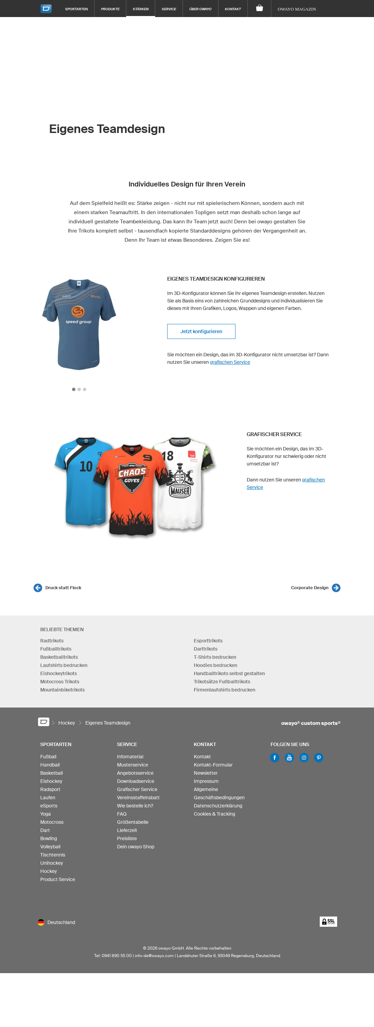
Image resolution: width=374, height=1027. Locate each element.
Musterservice (132, 765)
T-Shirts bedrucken (215, 657)
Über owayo (200, 9)
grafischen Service (230, 362)
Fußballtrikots (55, 649)
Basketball (51, 773)
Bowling (48, 838)
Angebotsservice (135, 773)
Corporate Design (310, 587)
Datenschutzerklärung (218, 805)
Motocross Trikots (59, 681)
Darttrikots (205, 649)
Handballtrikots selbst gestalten (229, 673)
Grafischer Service (137, 789)
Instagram (304, 757)
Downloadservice (135, 781)
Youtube (289, 757)
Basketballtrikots (59, 657)
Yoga (45, 814)
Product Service (57, 879)
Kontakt (233, 9)
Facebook (275, 757)
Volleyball (50, 846)
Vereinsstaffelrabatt (138, 797)
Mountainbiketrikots (62, 690)
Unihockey (51, 863)
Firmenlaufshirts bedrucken (224, 690)
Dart (45, 830)
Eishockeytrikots (58, 673)
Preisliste (127, 838)
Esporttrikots (208, 640)
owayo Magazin (297, 9)
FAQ (122, 814)
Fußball (48, 756)
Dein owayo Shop (135, 846)
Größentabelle (132, 822)
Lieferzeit (127, 830)
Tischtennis (52, 855)
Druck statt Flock (63, 587)
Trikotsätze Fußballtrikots (222, 681)
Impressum (206, 781)
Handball (50, 765)
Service (169, 9)
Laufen (47, 797)
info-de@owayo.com (154, 955)
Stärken (140, 9)
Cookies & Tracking (214, 814)
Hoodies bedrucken (215, 665)
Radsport (50, 789)
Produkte (110, 9)
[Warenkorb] (259, 8)
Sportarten (76, 9)
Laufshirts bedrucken (63, 665)
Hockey (48, 871)
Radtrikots (51, 640)
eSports (48, 805)
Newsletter (206, 773)
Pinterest (319, 757)
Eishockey (51, 781)
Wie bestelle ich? (135, 805)
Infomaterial (130, 756)
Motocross (51, 822)
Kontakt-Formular (213, 765)
